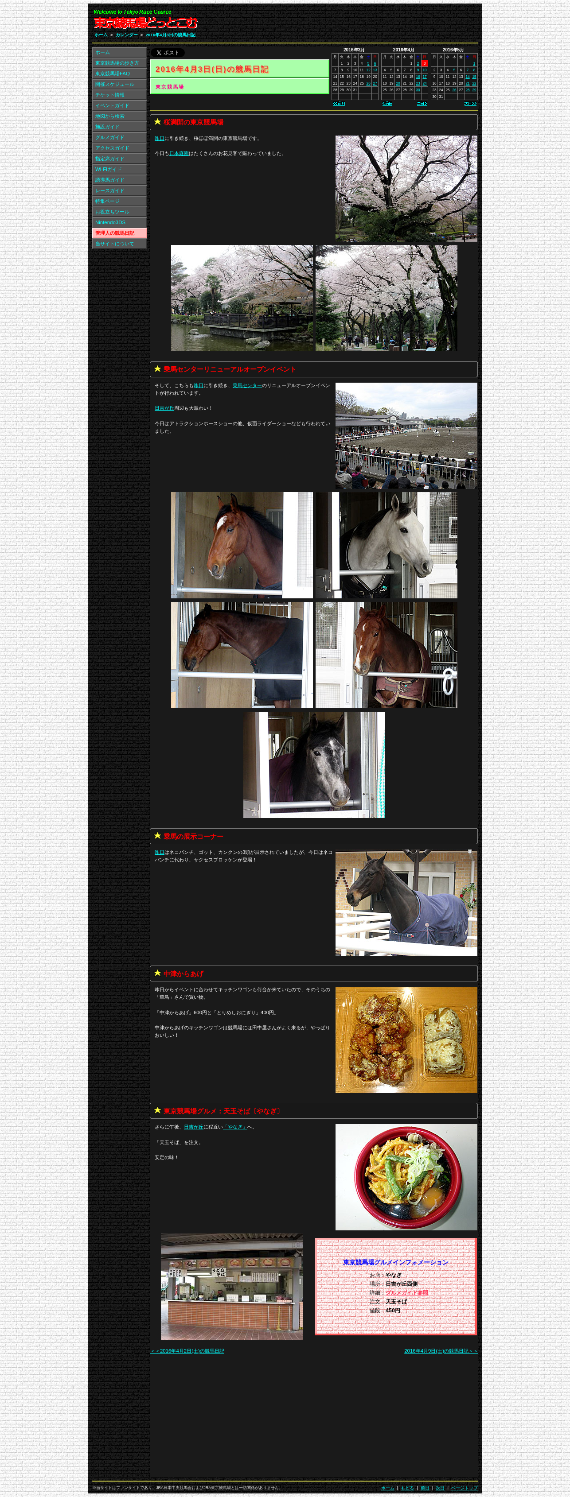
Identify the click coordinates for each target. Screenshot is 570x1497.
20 (398, 83)
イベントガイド (112, 105)
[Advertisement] (372, 21)
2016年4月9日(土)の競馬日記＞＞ (441, 1351)
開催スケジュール (114, 84)
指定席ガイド (110, 158)
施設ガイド (107, 126)
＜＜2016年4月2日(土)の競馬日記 (187, 1351)
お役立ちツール (112, 211)
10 (424, 70)
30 (418, 90)
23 (418, 83)
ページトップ (464, 1487)
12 (369, 70)
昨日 (159, 138)
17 (424, 76)
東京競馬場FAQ (112, 73)
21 (467, 83)
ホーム (101, 34)
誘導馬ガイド (110, 179)
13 (375, 70)
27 (375, 83)
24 (424, 83)
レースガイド (110, 190)
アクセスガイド (112, 148)
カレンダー (127, 34)
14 (467, 76)
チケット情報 (110, 94)
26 (369, 83)
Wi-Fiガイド (108, 169)
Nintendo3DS (110, 222)
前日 (425, 1487)
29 (474, 90)
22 (474, 83)
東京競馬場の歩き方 (117, 63)
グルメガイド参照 (407, 1293)
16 (418, 76)
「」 (235, 1126)
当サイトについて (114, 243)
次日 (440, 1487)
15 (474, 76)
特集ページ (107, 201)
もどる (407, 1487)
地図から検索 (110, 116)
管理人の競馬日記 (114, 233)
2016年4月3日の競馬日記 (170, 34)
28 (467, 90)
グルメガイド (110, 137)
